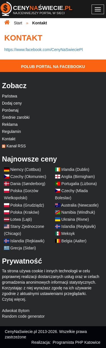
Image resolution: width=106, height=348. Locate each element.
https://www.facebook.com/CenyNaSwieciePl (43, 49)
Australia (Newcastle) (79, 205)
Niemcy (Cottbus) (25, 169)
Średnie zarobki (15, 117)
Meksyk (68, 233)
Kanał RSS (16, 146)
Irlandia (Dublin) (75, 169)
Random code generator (23, 316)
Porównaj (10, 110)
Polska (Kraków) (24, 212)
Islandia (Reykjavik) (78, 226)
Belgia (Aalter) (73, 241)
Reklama (10, 124)
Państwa (9, 96)
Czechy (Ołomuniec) (28, 176)
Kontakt (8, 139)
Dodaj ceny (12, 103)
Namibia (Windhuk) (78, 212)
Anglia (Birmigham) (78, 176)
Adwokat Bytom (15, 310)
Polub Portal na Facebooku (53, 66)
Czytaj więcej (13, 299)
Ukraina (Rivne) (75, 219)
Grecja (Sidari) (23, 248)
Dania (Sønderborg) (28, 183)
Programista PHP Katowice (76, 342)
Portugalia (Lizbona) (79, 183)
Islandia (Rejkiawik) (27, 241)
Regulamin (11, 131)
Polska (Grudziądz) (27, 205)
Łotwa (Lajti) (21, 219)
